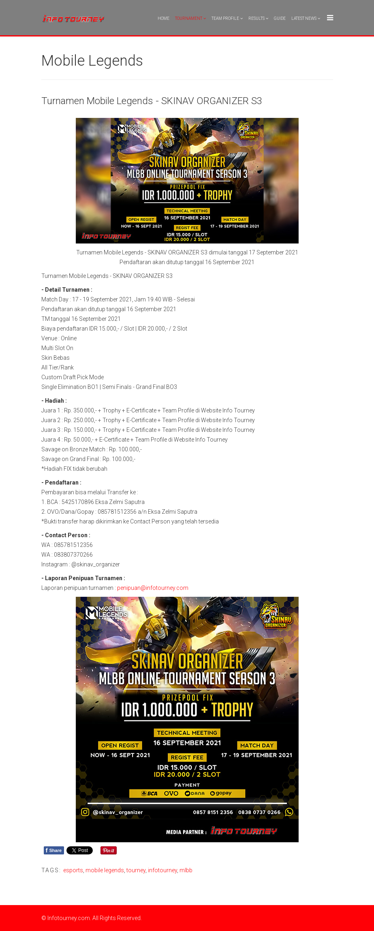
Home (163, 18)
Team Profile (225, 18)
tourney (135, 870)
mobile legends (104, 870)
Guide (280, 18)
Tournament (188, 18)
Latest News (303, 18)
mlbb (186, 870)
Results (256, 18)
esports (73, 870)
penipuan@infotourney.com (152, 588)
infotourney (162, 870)
